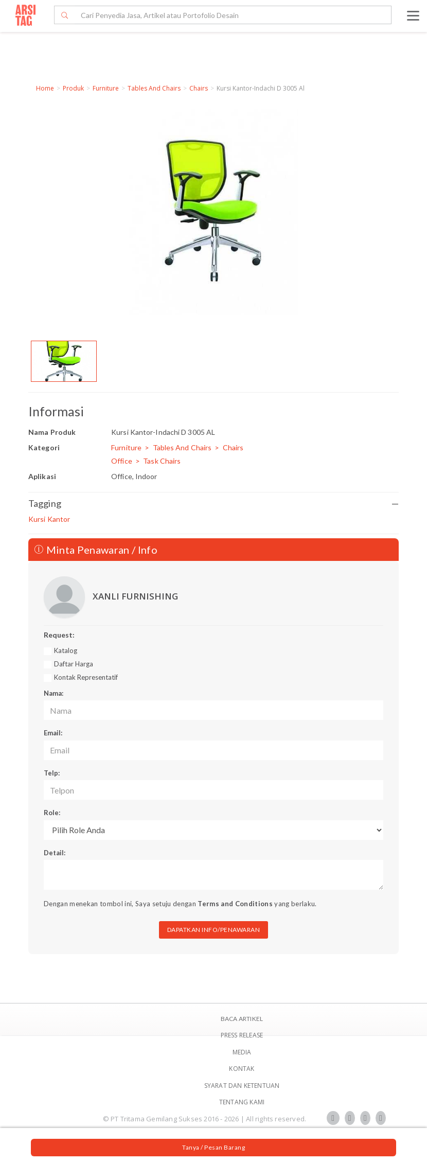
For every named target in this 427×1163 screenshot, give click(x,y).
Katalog (65, 650)
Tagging (213, 503)
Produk (73, 88)
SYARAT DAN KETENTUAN (242, 1085)
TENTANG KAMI (241, 1102)
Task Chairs (162, 460)
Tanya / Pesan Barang (213, 1147)
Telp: (52, 773)
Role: (52, 812)
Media (242, 1052)
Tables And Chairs (154, 88)
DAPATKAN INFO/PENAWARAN (213, 929)
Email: (53, 733)
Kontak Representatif (86, 677)
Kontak (241, 1068)
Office (121, 460)
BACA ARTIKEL (242, 1019)
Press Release (242, 1035)
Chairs (198, 88)
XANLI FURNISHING (135, 596)
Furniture (106, 88)
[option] (63, 361)
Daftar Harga (73, 664)
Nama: (53, 693)
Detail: (54, 853)
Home (45, 88)
